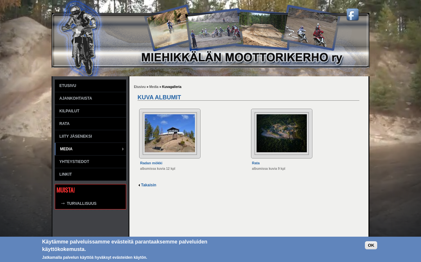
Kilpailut (69, 111)
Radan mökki (151, 163)
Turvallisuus (82, 203)
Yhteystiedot (74, 161)
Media (153, 87)
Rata (256, 163)
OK (371, 245)
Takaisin (148, 185)
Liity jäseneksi (75, 136)
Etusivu (140, 87)
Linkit (65, 174)
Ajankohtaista (75, 98)
